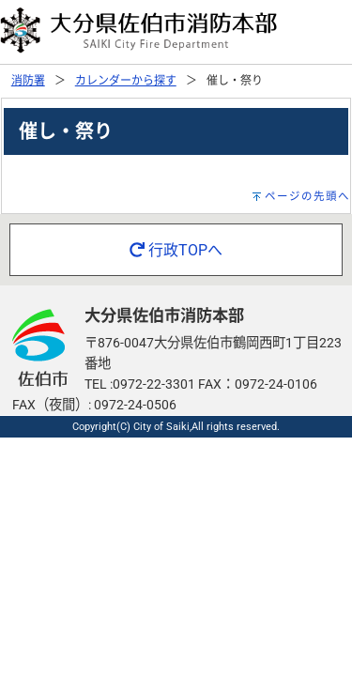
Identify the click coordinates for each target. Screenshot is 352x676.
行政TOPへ (176, 250)
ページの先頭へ (307, 196)
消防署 (28, 80)
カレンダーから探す (125, 80)
